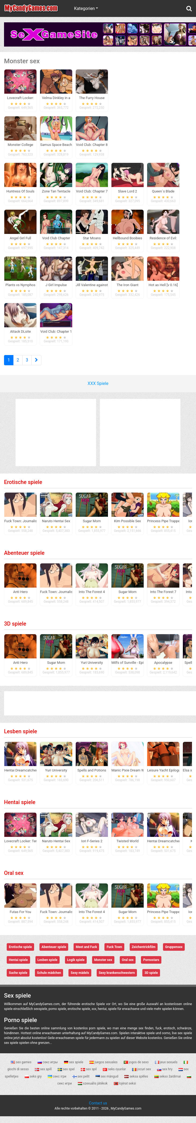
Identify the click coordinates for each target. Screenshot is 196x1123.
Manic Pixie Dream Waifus (131, 777)
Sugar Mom (92, 528)
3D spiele (15, 630)
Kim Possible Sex (127, 528)
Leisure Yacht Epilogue (164, 777)
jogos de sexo (137, 1069)
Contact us (98, 1110)
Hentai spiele (19, 809)
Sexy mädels (80, 979)
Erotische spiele (23, 489)
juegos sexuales (103, 1069)
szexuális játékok (93, 1090)
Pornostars (151, 966)
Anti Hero (20, 598)
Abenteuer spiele (24, 559)
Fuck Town (114, 954)
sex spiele (74, 1069)
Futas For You (20, 919)
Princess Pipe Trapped (164, 528)
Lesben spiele (20, 738)
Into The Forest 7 (163, 598)
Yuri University (92, 669)
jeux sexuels (166, 1069)
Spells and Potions (91, 777)
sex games (21, 1069)
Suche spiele (18, 979)
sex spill (43, 1076)
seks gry (33, 1083)
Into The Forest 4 (92, 598)
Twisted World (128, 848)
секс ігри (57, 1083)
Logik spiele (76, 966)
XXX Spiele (98, 390)
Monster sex (103, 966)
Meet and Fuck (86, 954)
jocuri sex (142, 1076)
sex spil (89, 1076)
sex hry (165, 1076)
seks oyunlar (115, 1076)
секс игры (48, 1069)
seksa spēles (136, 1083)
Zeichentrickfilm (143, 954)
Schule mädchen (49, 979)
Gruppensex (174, 954)
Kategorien (84, 8)
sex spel (66, 1076)
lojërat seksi (125, 1090)
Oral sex (13, 879)
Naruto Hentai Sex (56, 528)
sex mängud (107, 1083)
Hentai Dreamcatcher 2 (22, 777)
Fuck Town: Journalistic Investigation (33, 528)
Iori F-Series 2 (92, 848)
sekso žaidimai (168, 1083)
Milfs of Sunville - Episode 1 (132, 669)
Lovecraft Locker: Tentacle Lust (28, 848)
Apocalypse (163, 669)
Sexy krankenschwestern (117, 979)
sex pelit (81, 1083)
